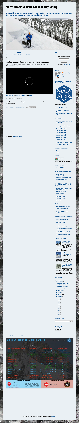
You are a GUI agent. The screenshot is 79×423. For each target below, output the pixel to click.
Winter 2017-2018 (60, 167)
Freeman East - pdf (60, 139)
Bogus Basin (59, 200)
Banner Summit (60, 194)
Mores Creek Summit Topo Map (63, 140)
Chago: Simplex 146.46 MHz (63, 234)
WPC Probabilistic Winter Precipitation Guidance (62, 212)
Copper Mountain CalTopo (62, 144)
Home (24, 134)
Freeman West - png (61, 134)
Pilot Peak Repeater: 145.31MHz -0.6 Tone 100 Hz (64, 229)
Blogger (53, 416)
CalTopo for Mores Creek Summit (64, 142)
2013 (57, 305)
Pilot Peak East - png (61, 130)
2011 (57, 308)
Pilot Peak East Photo (61, 128)
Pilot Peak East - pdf (61, 132)
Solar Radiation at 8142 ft (62, 179)
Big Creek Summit (60, 196)
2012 (57, 306)
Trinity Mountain (60, 193)
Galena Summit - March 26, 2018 (66, 242)
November (60, 290)
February (60, 294)
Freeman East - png (61, 137)
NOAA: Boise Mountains (62, 208)
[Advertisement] (28, 121)
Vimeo (30, 95)
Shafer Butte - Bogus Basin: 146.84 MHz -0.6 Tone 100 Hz (63, 232)
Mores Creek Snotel (61, 191)
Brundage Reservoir (61, 198)
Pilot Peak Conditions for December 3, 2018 (18, 55)
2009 (57, 312)
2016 (57, 301)
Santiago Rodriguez (21, 95)
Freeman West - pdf (61, 135)
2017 (57, 299)
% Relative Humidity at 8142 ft (63, 177)
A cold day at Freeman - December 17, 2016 (67, 253)
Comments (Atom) (17, 136)
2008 (57, 314)
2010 (57, 310)
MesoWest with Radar (61, 210)
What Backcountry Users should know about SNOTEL (64, 189)
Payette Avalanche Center (62, 219)
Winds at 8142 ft (60, 176)
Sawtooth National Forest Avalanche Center (62, 222)
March (59, 292)
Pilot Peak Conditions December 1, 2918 (62, 287)
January (60, 296)
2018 (57, 280)
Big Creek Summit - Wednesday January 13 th (67, 265)
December (60, 281)
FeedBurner (67, 64)
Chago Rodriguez (67, 72)
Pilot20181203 (9, 95)
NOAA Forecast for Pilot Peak (63, 206)
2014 (57, 302)
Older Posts (47, 134)
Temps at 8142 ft (60, 174)
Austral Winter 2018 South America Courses (62, 111)
